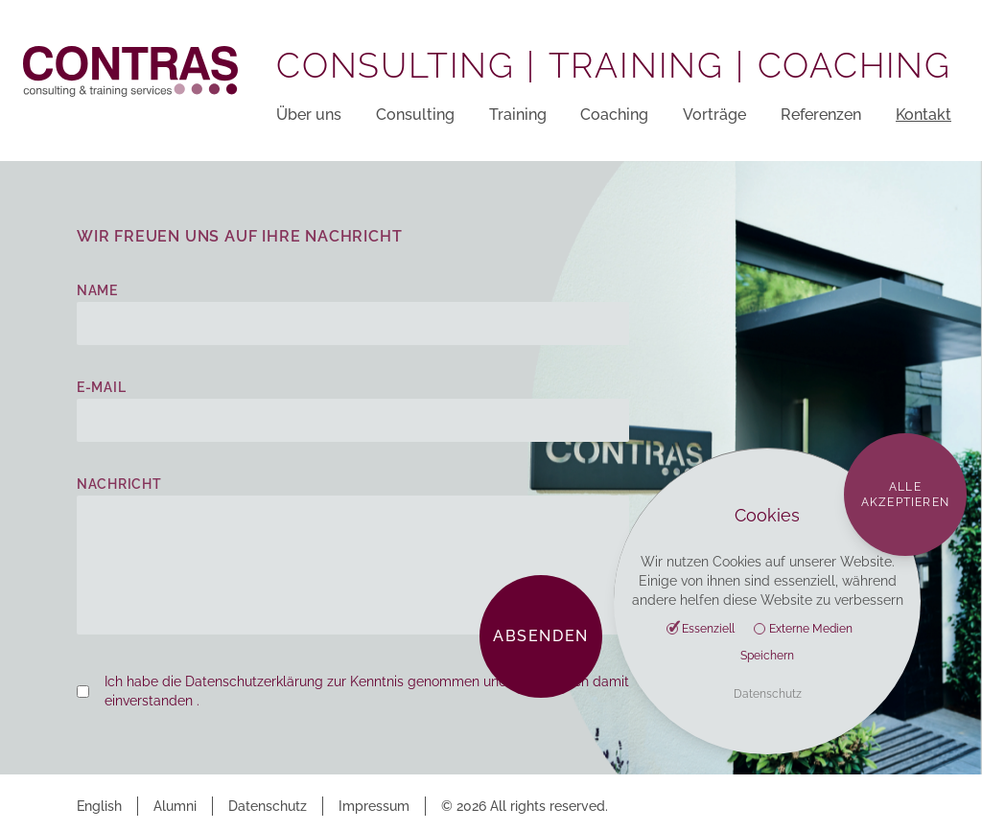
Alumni (175, 806)
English (99, 806)
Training (518, 114)
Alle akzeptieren (905, 494)
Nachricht (119, 484)
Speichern (767, 655)
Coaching (614, 114)
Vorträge (714, 114)
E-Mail (101, 387)
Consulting (415, 114)
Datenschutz (267, 806)
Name (97, 290)
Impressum (374, 806)
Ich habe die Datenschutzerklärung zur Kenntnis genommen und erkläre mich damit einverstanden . (367, 691)
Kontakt (923, 114)
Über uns (308, 114)
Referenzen (821, 114)
